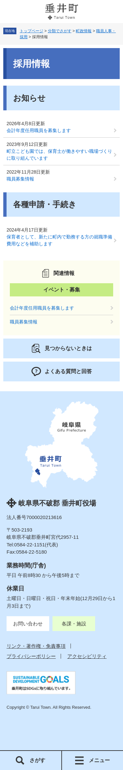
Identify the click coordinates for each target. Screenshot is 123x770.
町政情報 (84, 31)
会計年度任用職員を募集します (39, 130)
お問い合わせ (28, 623)
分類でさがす (60, 31)
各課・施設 (74, 623)
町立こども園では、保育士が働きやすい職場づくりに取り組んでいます (59, 155)
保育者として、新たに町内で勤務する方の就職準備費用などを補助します (59, 240)
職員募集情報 (20, 178)
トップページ (31, 31)
